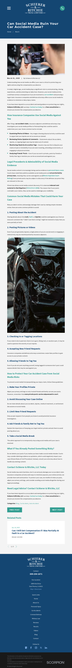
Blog (17, 503)
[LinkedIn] (46, 648)
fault (31, 217)
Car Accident (24, 503)
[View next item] (16, 546)
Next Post (57, 510)
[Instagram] (36, 648)
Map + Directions (36, 589)
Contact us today (36, 107)
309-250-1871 (36, 574)
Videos (36, 631)
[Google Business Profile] (26, 648)
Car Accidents (36, 611)
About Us (36, 603)
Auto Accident (34, 503)
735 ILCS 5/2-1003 (32, 188)
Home (36, 599)
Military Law (36, 619)
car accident (49, 95)
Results (36, 627)
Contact (36, 638)
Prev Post (15, 510)
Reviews (36, 623)
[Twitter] (41, 648)
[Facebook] (31, 648)
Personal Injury (36, 607)
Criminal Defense (36, 615)
